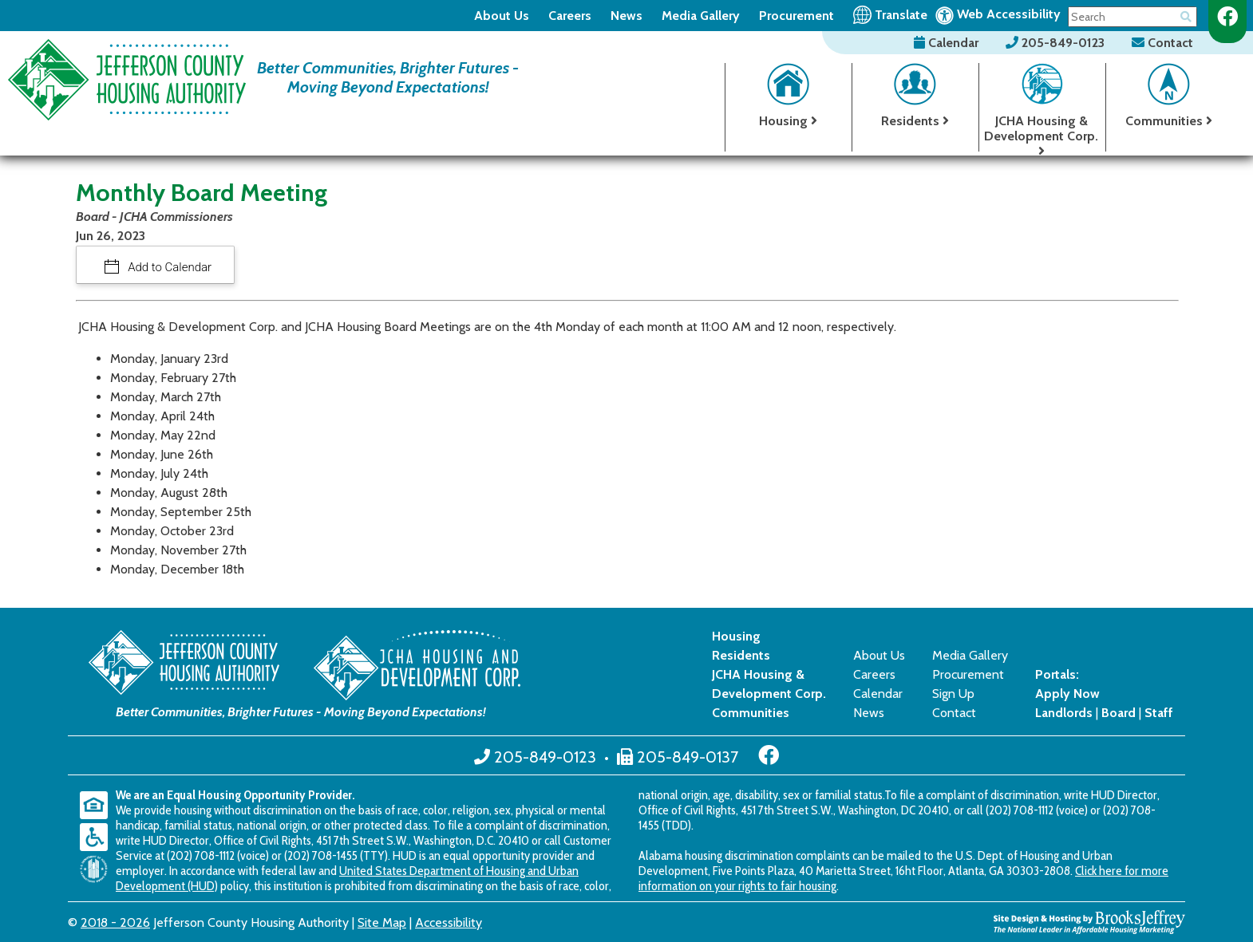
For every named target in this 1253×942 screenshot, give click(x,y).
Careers (569, 15)
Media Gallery (701, 15)
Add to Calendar (168, 267)
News (626, 15)
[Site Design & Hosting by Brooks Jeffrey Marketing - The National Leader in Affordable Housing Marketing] (1089, 920)
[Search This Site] (1132, 16)
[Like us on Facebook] (1227, 17)
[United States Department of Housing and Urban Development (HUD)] (98, 869)
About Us (501, 15)
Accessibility (448, 922)
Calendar (948, 42)
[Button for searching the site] (1186, 14)
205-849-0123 (1057, 42)
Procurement (796, 15)
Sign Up (953, 693)
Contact (1162, 42)
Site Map (382, 922)
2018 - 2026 (115, 922)
